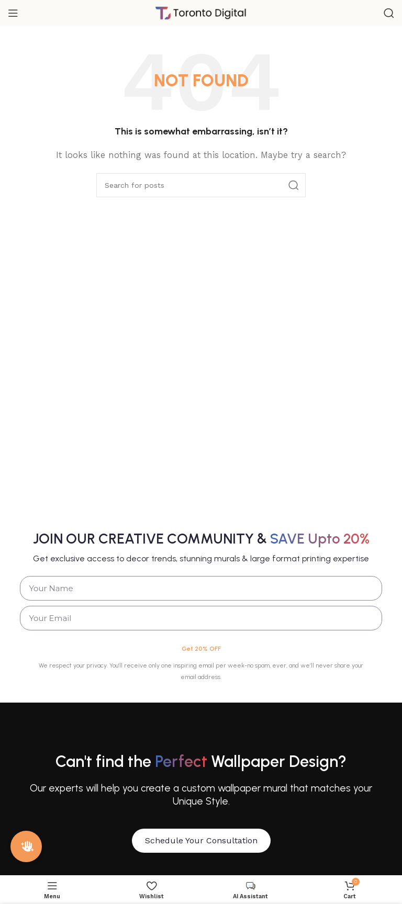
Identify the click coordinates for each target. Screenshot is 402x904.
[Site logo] (201, 12)
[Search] (388, 13)
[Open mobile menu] (13, 13)
